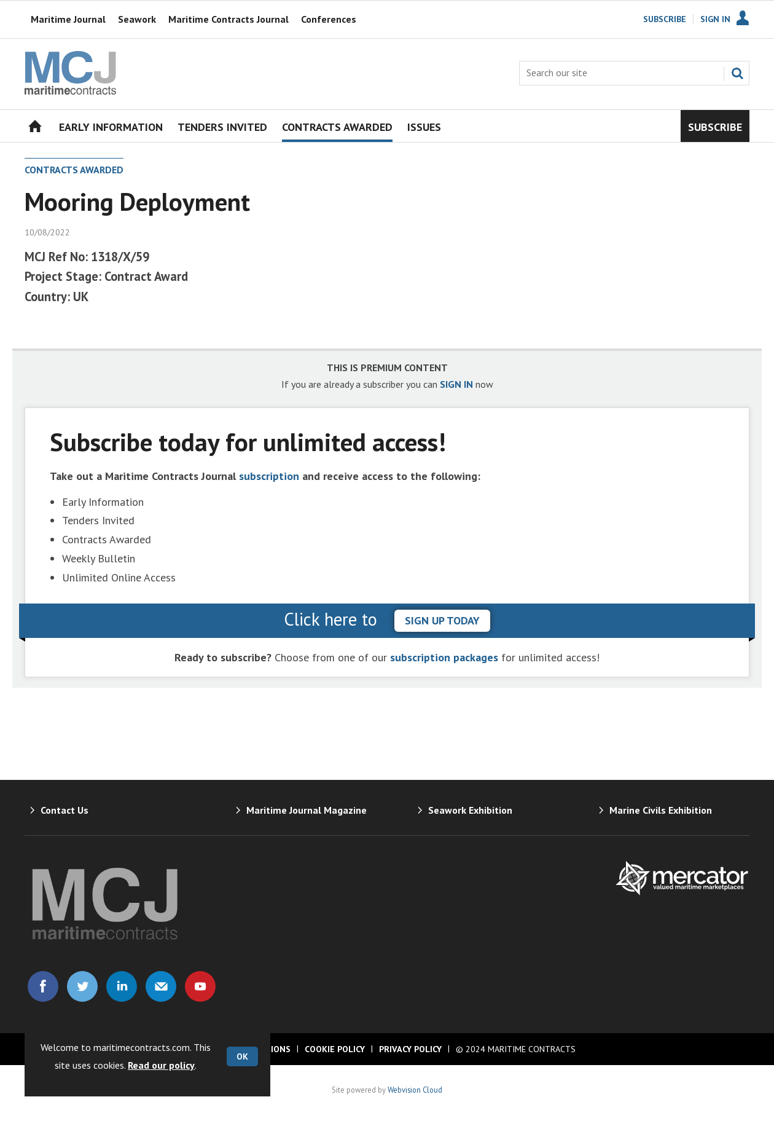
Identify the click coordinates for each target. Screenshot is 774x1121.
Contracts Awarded (74, 169)
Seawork (137, 19)
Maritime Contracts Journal (228, 19)
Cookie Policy (335, 1049)
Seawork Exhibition (470, 810)
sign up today (442, 620)
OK (242, 1056)
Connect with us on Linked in (122, 986)
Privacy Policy (410, 1049)
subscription (269, 476)
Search (737, 73)
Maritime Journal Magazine (306, 810)
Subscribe (664, 19)
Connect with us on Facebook (43, 986)
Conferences (328, 19)
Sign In (715, 19)
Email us (161, 986)
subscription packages (444, 657)
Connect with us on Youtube (200, 986)
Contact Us (64, 810)
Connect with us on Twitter (82, 986)
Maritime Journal (68, 19)
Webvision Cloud (415, 1090)
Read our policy (161, 1065)
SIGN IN (456, 384)
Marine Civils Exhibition (660, 810)
